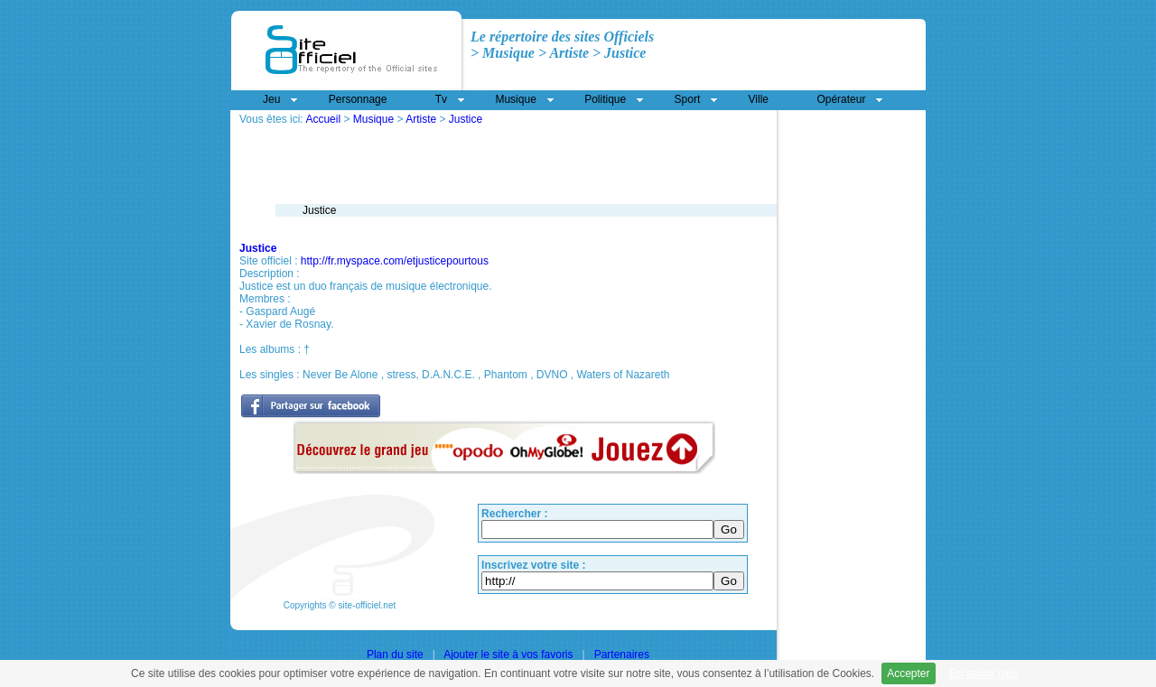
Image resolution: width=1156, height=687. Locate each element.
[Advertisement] (450, 132)
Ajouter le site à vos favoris (508, 654)
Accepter (908, 673)
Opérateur (840, 99)
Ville (759, 99)
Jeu (271, 99)
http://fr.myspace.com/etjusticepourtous (395, 261)
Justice (465, 119)
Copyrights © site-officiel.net (340, 605)
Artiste (421, 119)
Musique (373, 119)
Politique (605, 99)
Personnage (358, 99)
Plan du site (395, 654)
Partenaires (621, 654)
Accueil (322, 119)
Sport (688, 99)
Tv (441, 99)
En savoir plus (984, 673)
